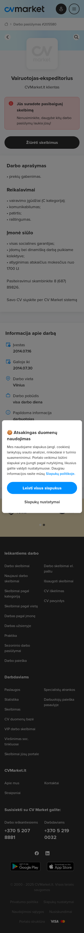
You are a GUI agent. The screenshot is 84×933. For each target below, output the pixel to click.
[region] (42, 466)
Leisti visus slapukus (42, 488)
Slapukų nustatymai (42, 501)
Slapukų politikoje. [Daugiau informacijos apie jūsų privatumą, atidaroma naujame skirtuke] (60, 473)
